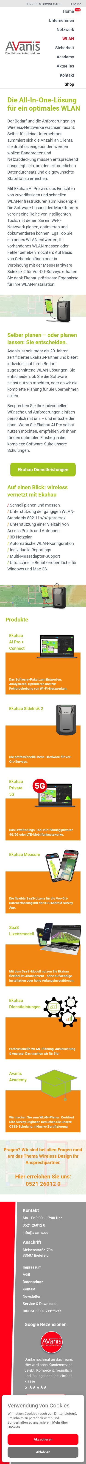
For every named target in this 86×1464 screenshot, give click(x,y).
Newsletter (32, 1296)
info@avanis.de (35, 1232)
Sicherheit (64, 47)
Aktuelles (65, 66)
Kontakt (67, 75)
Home (68, 11)
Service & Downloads (43, 4)
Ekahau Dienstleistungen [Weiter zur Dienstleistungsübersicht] (43, 469)
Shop (69, 84)
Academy (65, 57)
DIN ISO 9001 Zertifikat (42, 1311)
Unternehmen (61, 20)
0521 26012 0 (43, 1184)
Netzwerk (65, 29)
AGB (26, 1274)
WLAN (68, 38)
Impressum (32, 1267)
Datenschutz (33, 1282)
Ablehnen (43, 1452)
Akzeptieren (43, 1439)
